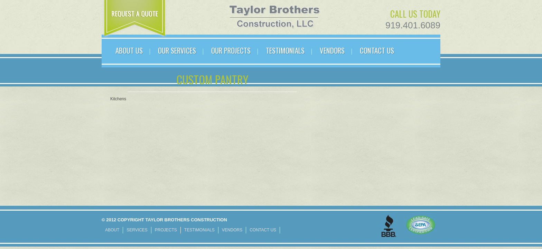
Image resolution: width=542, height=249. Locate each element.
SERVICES (137, 230)
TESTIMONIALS (285, 50)
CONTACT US (377, 50)
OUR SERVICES (177, 50)
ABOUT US (129, 50)
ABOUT (112, 230)
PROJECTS (166, 230)
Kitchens (118, 98)
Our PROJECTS (231, 50)
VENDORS (332, 50)
